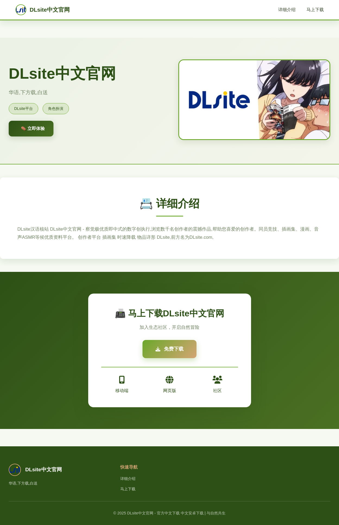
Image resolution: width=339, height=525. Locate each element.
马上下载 (315, 9)
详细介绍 (287, 9)
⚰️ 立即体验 (33, 128)
